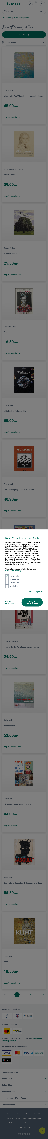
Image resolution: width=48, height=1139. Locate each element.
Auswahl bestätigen (9, 602)
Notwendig (12, 576)
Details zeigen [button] (35, 591)
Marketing (11, 586)
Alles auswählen (32, 602)
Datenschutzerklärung (13, 571)
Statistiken (12, 582)
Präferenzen (12, 579)
